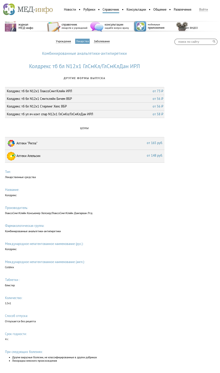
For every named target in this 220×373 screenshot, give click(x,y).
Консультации (136, 9)
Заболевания (102, 41)
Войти (203, 9)
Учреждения (63, 41)
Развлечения (182, 9)
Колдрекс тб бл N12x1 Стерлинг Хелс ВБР (85, 106)
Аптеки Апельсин (85, 156)
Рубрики (89, 9)
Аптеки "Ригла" (85, 143)
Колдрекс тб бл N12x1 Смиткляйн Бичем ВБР (85, 98)
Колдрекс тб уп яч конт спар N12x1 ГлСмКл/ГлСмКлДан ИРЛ (85, 114)
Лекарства (82, 41)
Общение (159, 9)
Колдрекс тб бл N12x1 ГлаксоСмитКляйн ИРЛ (85, 91)
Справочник (111, 9)
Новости (70, 9)
